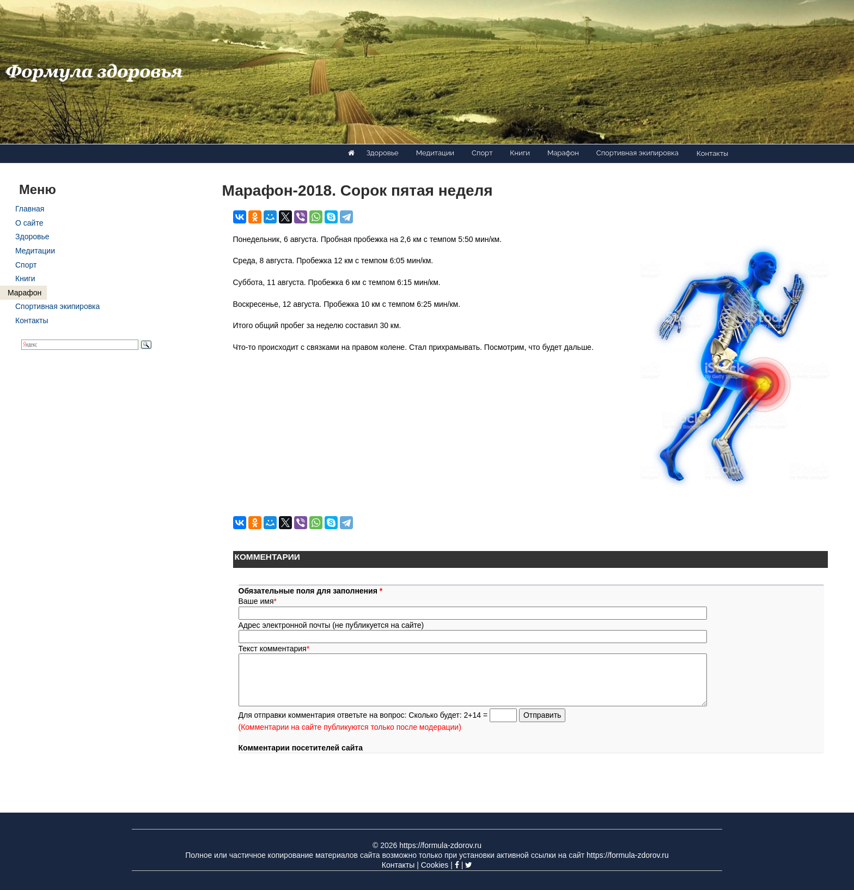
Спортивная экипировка (637, 153)
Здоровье (383, 153)
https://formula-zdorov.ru (440, 845)
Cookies (435, 865)
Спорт (482, 153)
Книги (520, 153)
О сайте (29, 223)
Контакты (712, 153)
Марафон (563, 153)
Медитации (435, 153)
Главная (29, 208)
